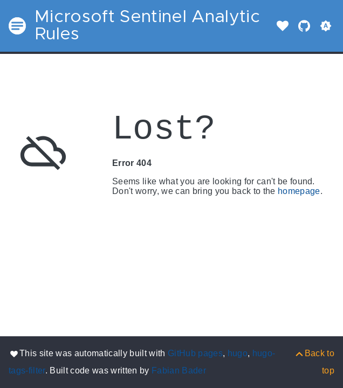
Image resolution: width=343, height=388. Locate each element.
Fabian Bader (179, 370)
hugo (238, 353)
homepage (299, 191)
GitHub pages (195, 353)
